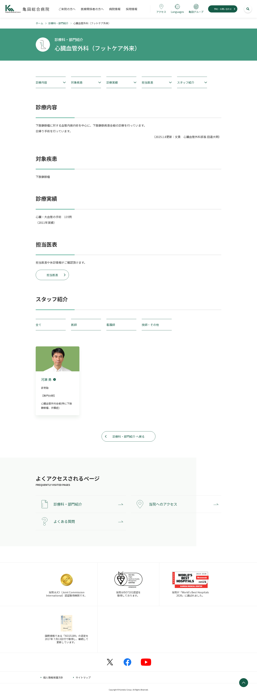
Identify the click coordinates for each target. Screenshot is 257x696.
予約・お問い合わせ (223, 8)
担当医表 (52, 275)
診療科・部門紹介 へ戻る (128, 436)
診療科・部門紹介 (58, 23)
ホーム (39, 23)
